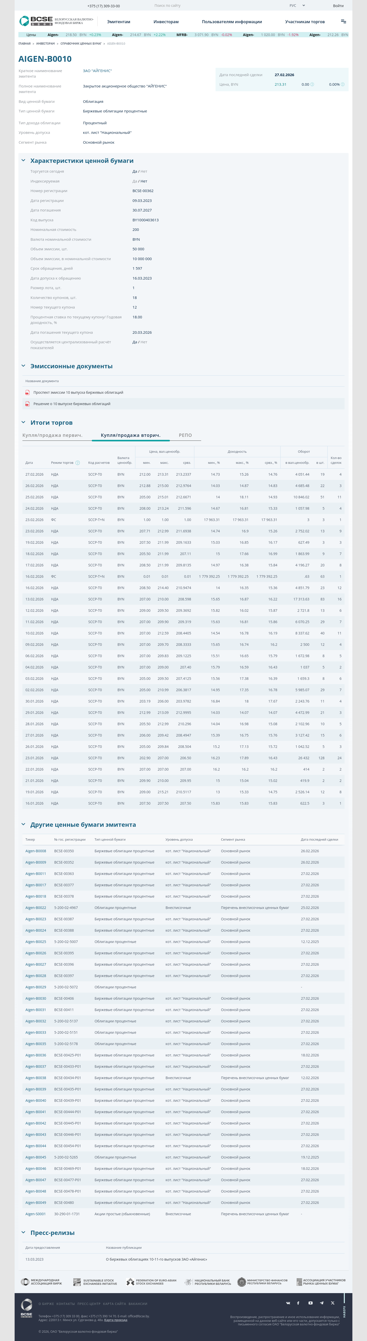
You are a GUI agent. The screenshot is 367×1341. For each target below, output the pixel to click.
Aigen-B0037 (35, 1066)
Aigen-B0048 (35, 1191)
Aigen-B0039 (35, 1089)
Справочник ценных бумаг (80, 43)
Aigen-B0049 (35, 1202)
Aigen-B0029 (35, 987)
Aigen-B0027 (35, 964)
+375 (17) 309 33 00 (65, 1316)
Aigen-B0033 (35, 1032)
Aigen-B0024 (35, 930)
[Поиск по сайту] (217, 5)
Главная (24, 43)
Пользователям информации (232, 21)
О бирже (46, 1304)
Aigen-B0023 (35, 919)
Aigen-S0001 (35, 1213)
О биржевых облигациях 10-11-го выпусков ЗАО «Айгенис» (156, 1259)
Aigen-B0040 (35, 1100)
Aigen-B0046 (35, 1168)
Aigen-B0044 (35, 1145)
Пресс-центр (89, 1304)
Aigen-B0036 (35, 1055)
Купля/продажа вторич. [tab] (131, 435)
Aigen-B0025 (35, 941)
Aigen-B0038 (35, 1077)
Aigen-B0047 (35, 1179)
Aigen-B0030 (35, 998)
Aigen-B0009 (35, 862)
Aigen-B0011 (35, 873)
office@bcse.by (138, 1316)
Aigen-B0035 (35, 1043)
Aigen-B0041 (35, 1111)
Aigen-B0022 (35, 907)
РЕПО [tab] (185, 435)
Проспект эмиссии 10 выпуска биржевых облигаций (74, 392)
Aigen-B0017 (35, 884)
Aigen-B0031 (35, 1009)
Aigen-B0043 (35, 1134)
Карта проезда (116, 1320)
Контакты (65, 1304)
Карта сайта (114, 1304)
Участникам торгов (305, 21)
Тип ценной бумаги (36, 110)
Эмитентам (119, 21)
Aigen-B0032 (35, 1021)
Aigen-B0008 (35, 850)
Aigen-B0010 (116, 43)
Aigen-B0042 (35, 1123)
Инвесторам (167, 21)
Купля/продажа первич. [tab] (52, 435)
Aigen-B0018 (35, 896)
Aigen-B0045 (35, 1157)
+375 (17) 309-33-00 (103, 6)
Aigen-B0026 (35, 953)
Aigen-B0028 (35, 975)
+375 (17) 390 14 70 (102, 1316)
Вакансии (138, 1304)
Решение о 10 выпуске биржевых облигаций (67, 403)
